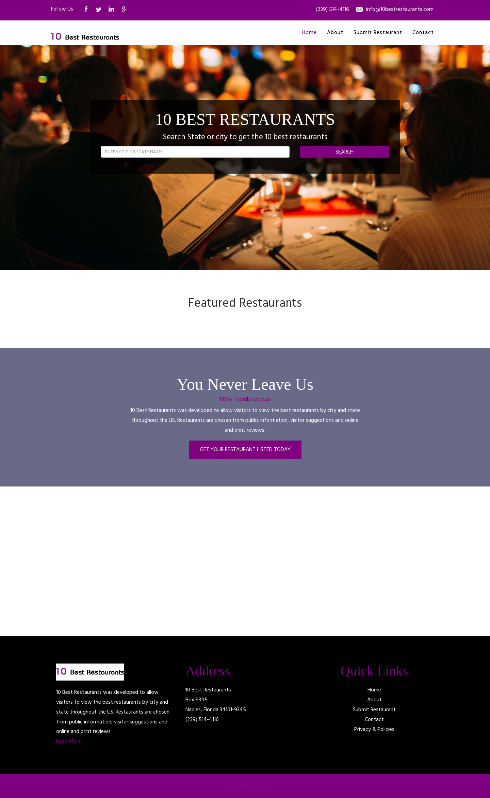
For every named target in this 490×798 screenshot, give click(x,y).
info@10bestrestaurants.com (400, 10)
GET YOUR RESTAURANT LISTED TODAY (245, 449)
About (335, 33)
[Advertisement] (115, 561)
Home (309, 33)
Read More (68, 741)
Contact (423, 33)
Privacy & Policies (374, 729)
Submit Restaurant (378, 33)
